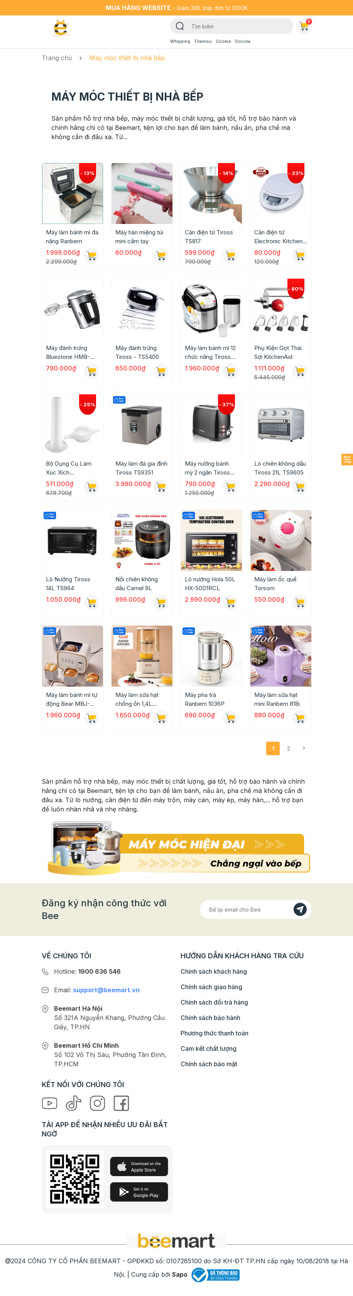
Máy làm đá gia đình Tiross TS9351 (141, 468)
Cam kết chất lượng (208, 1048)
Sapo (179, 1274)
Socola (242, 41)
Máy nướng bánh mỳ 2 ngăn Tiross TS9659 (207, 468)
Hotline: (87, 971)
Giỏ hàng (305, 25)
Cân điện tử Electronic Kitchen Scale (278, 237)
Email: (97, 990)
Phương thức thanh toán (214, 1033)
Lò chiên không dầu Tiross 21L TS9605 (280, 468)
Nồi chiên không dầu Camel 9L (136, 584)
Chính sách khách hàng (214, 971)
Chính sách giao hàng (211, 987)
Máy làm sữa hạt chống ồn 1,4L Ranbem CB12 (137, 699)
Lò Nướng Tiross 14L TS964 (68, 584)
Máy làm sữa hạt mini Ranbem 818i (277, 699)
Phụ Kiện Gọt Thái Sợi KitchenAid (278, 352)
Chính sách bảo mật (209, 1064)
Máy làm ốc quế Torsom (275, 584)
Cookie (223, 41)
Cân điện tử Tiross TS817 (209, 237)
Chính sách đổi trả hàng (214, 1002)
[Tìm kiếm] (180, 25)
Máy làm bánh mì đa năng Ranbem (72, 237)
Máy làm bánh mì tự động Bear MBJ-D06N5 (71, 699)
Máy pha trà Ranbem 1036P (205, 699)
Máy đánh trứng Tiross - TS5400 (137, 352)
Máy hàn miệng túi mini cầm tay (139, 237)
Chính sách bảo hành (210, 1018)
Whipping (180, 41)
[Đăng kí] (300, 909)
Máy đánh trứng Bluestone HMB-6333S (68, 352)
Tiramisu (203, 41)
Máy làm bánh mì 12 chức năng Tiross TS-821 (210, 352)
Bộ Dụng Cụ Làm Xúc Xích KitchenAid (68, 468)
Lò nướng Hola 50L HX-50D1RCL (210, 584)
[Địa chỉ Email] (256, 909)
